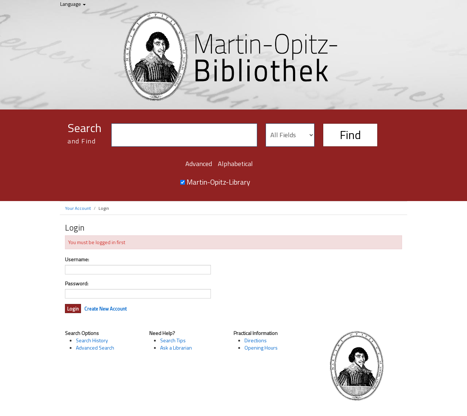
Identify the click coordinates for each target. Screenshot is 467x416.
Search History (92, 340)
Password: (76, 283)
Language (73, 4)
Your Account (78, 208)
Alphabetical (235, 164)
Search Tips (173, 340)
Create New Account (105, 308)
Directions (255, 340)
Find (350, 134)
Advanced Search (95, 347)
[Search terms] (184, 135)
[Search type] (290, 135)
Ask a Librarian (176, 347)
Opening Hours (261, 347)
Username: (77, 259)
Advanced (198, 164)
